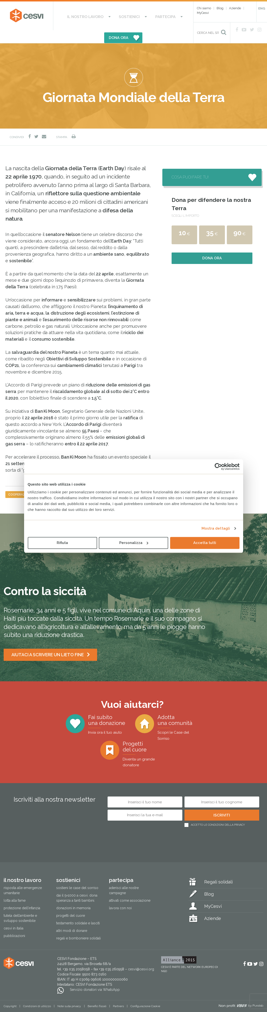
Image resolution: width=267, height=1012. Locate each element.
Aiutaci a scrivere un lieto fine (48, 641)
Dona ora (212, 245)
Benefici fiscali (97, 993)
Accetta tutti (204, 543)
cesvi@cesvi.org (141, 956)
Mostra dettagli (216, 528)
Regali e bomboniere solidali (78, 925)
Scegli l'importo (185, 203)
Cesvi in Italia (13, 915)
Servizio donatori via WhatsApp (95, 977)
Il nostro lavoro (76, 16)
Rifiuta (62, 543)
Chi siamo (204, 8)
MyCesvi (203, 13)
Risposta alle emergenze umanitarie (23, 877)
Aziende (235, 8)
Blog (220, 8)
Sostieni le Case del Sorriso (77, 875)
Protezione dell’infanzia (22, 895)
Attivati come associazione (129, 888)
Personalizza (133, 543)
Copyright (10, 993)
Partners (118, 993)
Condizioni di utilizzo (37, 993)
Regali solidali (218, 868)
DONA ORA (167, 16)
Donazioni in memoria (73, 895)
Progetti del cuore (147, 741)
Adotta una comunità (179, 714)
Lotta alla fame (15, 888)
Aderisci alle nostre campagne (124, 877)
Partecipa (137, 16)
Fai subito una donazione (106, 711)
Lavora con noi (120, 895)
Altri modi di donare (71, 918)
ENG (261, 8)
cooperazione (20, 481)
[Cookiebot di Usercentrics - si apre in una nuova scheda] (218, 466)
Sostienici (110, 16)
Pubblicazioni (14, 923)
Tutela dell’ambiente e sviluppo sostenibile (20, 905)
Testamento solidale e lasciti (78, 910)
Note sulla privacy (69, 993)
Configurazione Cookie (145, 993)
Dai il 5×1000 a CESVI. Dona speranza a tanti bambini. (76, 885)
